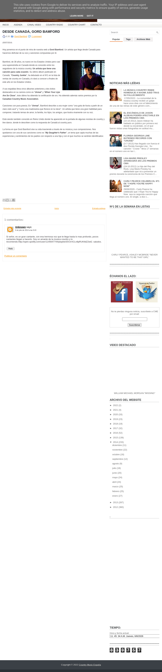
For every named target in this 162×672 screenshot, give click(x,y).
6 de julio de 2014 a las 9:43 (25, 230)
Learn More (76, 16)
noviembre (117, 449)
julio (114, 468)
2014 (116, 442)
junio (115, 473)
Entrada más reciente (12, 208)
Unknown (20, 227)
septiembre (118, 459)
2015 (116, 437)
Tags (128, 39)
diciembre (117, 445)
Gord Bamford (20, 36)
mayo (115, 477)
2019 (116, 419)
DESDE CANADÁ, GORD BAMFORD (31, 31)
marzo (115, 486)
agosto (116, 463)
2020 (116, 414)
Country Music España (90, 665)
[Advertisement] (130, 60)
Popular (116, 39)
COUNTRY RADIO (54, 25)
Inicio (57, 208)
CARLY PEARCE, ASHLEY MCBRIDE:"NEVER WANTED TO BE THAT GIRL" (135, 256)
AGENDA (18, 25)
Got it (90, 16)
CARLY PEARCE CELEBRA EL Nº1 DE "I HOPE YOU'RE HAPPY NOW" (141, 183)
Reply (10, 249)
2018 (116, 423)
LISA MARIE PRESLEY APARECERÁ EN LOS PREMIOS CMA (140, 161)
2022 (116, 405)
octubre (116, 454)
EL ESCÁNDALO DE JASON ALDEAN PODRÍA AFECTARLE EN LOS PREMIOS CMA (141, 115)
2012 (116, 507)
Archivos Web (143, 39)
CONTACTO (96, 25)
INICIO (6, 25)
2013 (116, 502)
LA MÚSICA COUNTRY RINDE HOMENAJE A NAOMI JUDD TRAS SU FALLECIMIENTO (141, 92)
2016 (116, 433)
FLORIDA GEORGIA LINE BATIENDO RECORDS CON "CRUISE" (138, 138)
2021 (116, 410)
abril (114, 482)
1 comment (37, 36)
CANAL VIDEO (34, 25)
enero (115, 496)
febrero (116, 491)
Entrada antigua (98, 208)
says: (29, 227)
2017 (116, 428)
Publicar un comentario (15, 256)
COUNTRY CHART (76, 25)
